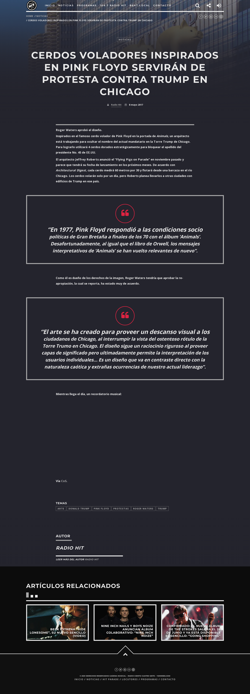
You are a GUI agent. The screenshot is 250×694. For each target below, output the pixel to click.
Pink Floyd (101, 508)
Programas (149, 679)
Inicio (79, 679)
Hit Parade (111, 679)
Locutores (130, 679)
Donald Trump (79, 508)
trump (162, 508)
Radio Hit (116, 104)
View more (57, 622)
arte (61, 508)
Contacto (168, 679)
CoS (63, 481)
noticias (42, 16)
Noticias (93, 679)
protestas (121, 508)
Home (29, 16)
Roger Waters (143, 508)
